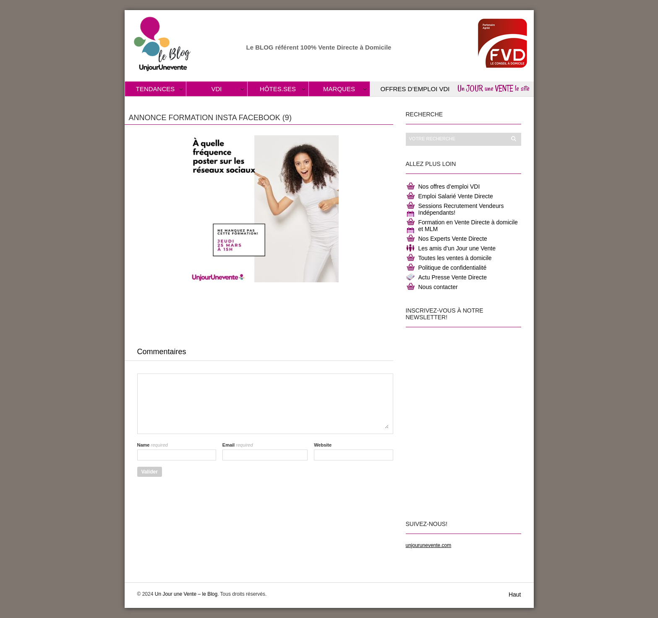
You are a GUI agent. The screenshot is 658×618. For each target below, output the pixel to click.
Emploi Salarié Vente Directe (455, 196)
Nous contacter (438, 287)
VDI (216, 88)
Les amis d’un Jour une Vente (457, 248)
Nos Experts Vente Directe (452, 238)
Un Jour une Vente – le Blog (186, 594)
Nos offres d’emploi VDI (449, 186)
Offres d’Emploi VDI (415, 88)
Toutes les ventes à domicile (455, 258)
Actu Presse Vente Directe (452, 277)
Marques (339, 88)
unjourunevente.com (429, 545)
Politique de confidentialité (452, 267)
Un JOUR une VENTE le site (493, 88)
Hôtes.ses (278, 88)
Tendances (155, 88)
